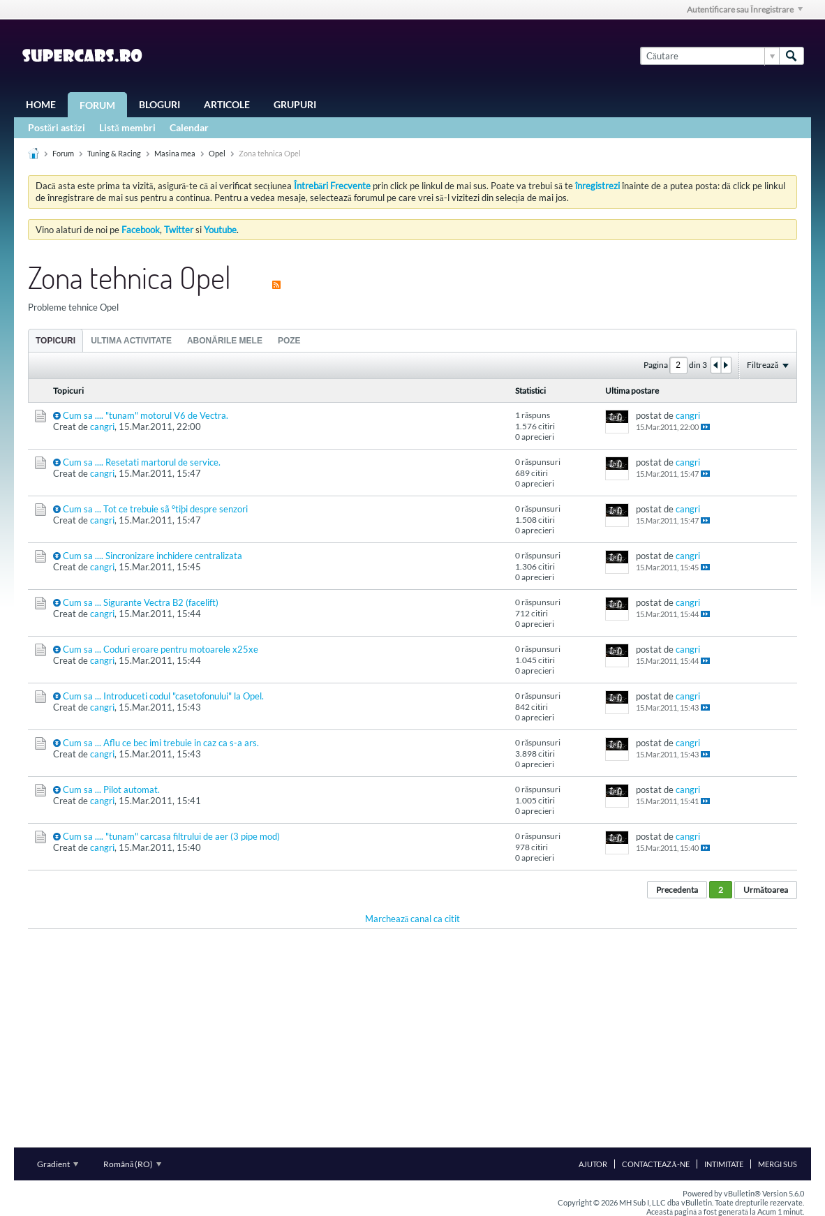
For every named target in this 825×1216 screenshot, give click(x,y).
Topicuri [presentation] (55, 341)
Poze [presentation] (289, 341)
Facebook (140, 229)
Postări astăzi (56, 127)
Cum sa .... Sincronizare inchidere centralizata (152, 555)
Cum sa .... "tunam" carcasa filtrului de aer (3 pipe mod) (171, 836)
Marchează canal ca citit (413, 918)
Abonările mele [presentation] (224, 341)
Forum (97, 105)
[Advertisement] (412, 1038)
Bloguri (159, 104)
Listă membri (127, 127)
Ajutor (593, 1164)
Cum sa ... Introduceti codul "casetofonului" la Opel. (163, 696)
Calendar (189, 127)
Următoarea (765, 889)
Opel (217, 153)
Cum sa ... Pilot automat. (111, 789)
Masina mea (174, 153)
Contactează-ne (656, 1164)
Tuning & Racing (114, 153)
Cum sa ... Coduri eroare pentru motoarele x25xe (160, 649)
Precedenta (677, 889)
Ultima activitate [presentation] (131, 341)
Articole (227, 104)
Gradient (57, 1164)
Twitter (178, 229)
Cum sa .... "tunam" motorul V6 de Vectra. (145, 415)
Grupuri (295, 104)
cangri (102, 426)
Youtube (220, 229)
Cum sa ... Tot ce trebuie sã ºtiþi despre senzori (155, 508)
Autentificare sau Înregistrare (745, 9)
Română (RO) (132, 1164)
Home (41, 104)
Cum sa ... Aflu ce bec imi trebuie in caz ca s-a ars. (161, 742)
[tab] (55, 340)
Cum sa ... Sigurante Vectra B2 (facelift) (140, 602)
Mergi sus (777, 1164)
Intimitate (723, 1164)
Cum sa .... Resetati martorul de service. (142, 462)
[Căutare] (709, 56)
